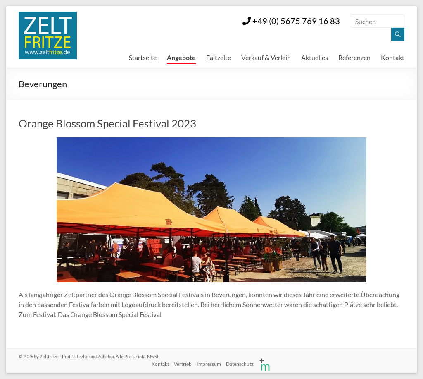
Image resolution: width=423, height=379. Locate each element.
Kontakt (392, 57)
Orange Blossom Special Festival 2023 (107, 123)
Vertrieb (183, 364)
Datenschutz (240, 364)
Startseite (143, 57)
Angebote (181, 57)
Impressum (209, 364)
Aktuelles (314, 57)
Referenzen (354, 57)
